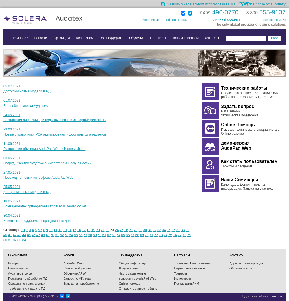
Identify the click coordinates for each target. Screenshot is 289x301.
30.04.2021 (11, 216)
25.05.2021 (11, 187)
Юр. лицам (61, 38)
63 (113, 235)
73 (161, 235)
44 (24, 235)
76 (175, 235)
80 (5, 240)
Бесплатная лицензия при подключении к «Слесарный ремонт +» (54, 120)
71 (151, 235)
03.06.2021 (11, 158)
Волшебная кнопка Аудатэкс (25, 106)
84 (24, 240)
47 (38, 235)
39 (187, 230)
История (14, 263)
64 (118, 235)
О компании (19, 38)
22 (107, 230)
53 (66, 235)
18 (88, 230)
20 (98, 230)
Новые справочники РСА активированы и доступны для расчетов (54, 134)
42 (14, 235)
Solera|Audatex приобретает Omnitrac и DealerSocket (44, 206)
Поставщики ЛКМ (186, 283)
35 (168, 230)
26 (126, 230)
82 (14, 240)
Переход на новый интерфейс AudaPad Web (38, 178)
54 (71, 235)
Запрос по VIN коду (77, 278)
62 (109, 235)
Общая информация (133, 263)
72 (156, 235)
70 (146, 235)
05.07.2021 (11, 86)
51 (57, 235)
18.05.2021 (11, 201)
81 (10, 240)
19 (93, 230)
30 (145, 230)
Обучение (136, 38)
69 (142, 235)
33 (159, 230)
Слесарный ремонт (77, 268)
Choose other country (269, 4)
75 (170, 235)
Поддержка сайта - (261, 296)
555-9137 (266, 12)
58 (90, 235)
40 (5, 235)
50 (52, 235)
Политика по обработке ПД (27, 278)
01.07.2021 (11, 101)
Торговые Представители (192, 263)
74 (165, 235)
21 (102, 230)
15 (74, 230)
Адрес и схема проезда (246, 263)
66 (128, 235)
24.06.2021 (11, 115)
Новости (40, 38)
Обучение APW (75, 273)
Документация (129, 268)
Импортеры (182, 278)
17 (84, 230)
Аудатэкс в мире (20, 273)
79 (189, 235)
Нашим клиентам (185, 38)
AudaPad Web (74, 263)
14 (69, 230)
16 (79, 230)
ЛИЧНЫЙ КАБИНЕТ (226, 19)
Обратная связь (176, 19)
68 (137, 235)
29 (140, 230)
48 (43, 235)
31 (150, 230)
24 (117, 230)
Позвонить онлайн (274, 19)
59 (95, 235)
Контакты (211, 38)
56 (80, 235)
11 (55, 230)
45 (29, 235)
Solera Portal (150, 19)
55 (76, 235)
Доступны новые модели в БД (27, 91)
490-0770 (217, 12)
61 (104, 235)
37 (178, 230)
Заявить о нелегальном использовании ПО (201, 4)
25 (121, 230)
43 (19, 235)
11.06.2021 (11, 144)
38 (183, 230)
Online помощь (129, 283)
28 (135, 230)
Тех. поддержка (111, 38)
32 (154, 230)
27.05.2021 (11, 172)
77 (179, 235)
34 (164, 230)
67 (132, 235)
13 (65, 230)
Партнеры (158, 38)
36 (173, 230)
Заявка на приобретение (81, 283)
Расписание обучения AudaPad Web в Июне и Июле (44, 149)
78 (184, 235)
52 (62, 235)
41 (10, 235)
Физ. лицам (85, 38)
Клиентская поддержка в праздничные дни (37, 221)
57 (85, 235)
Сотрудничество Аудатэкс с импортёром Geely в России (47, 163)
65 (123, 235)
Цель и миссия (18, 268)
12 (60, 230)
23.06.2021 (11, 129)
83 (19, 240)
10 (50, 230)
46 (33, 235)
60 (99, 235)
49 (47, 235)
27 (131, 230)
